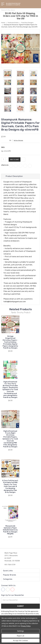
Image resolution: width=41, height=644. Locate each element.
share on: (5, 165)
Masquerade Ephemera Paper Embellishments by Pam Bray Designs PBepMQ (10, 530)
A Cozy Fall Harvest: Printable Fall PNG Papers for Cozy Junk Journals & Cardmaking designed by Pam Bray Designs (10, 486)
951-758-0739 (9, 565)
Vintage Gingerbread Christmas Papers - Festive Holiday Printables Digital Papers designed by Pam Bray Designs (10, 342)
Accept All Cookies (20, 640)
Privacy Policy (25, 626)
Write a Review (18, 140)
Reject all (20, 636)
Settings (20, 631)
